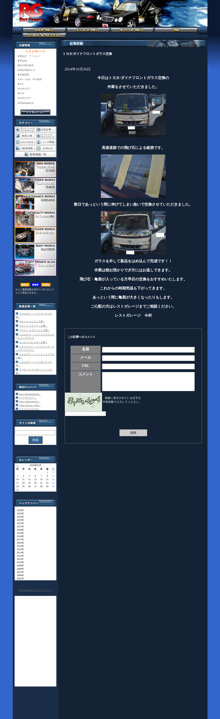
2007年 (19, 572)
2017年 (19, 539)
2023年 (19, 520)
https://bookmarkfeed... (30, 394)
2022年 (19, 523)
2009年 (19, 565)
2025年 (19, 513)
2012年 (19, 556)
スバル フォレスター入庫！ (33, 342)
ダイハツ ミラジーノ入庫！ (33, 326)
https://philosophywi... (29, 401)
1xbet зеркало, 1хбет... (30, 405)
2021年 (19, 526)
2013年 (19, 552)
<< (17, 465)
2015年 (19, 546)
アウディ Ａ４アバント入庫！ (34, 330)
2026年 (19, 510)
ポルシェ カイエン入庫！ (32, 321)
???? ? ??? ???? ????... (29, 409)
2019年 (19, 533)
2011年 (19, 559)
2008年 (19, 569)
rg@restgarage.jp (25, 102)
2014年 (19, 549)
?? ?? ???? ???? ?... (28, 398)
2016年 (19, 543)
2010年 (19, 562)
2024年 (19, 516)
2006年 (19, 575)
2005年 (19, 578)
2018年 (19, 536)
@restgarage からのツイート (35, 590)
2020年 (19, 530)
